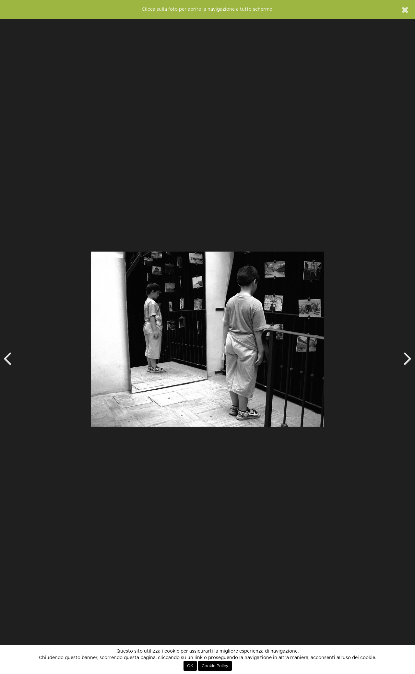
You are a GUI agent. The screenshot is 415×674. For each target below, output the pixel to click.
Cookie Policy (215, 666)
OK (190, 666)
